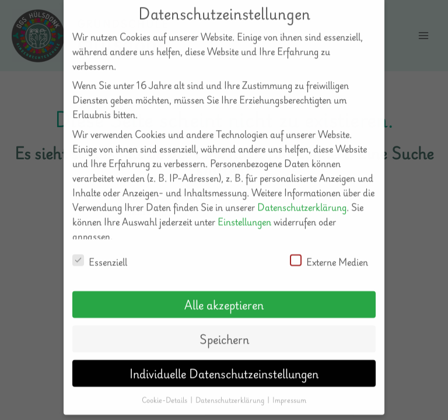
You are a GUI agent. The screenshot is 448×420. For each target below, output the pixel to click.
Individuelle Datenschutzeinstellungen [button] (224, 361)
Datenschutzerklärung (301, 194)
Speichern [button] (224, 326)
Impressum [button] (289, 388)
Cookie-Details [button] (165, 388)
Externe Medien (329, 250)
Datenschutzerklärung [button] (230, 388)
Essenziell (99, 250)
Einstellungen (244, 209)
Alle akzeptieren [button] (224, 292)
